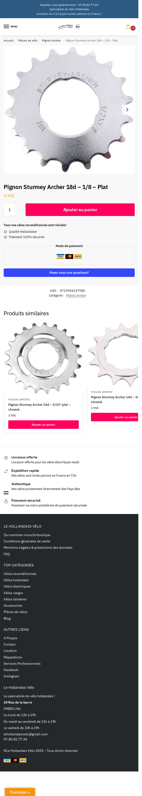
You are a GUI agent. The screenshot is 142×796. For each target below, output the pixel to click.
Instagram (11, 676)
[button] (129, 26)
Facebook (11, 669)
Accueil (8, 40)
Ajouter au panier (80, 209)
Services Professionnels (22, 663)
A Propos (10, 638)
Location (10, 650)
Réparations (13, 657)
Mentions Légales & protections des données (38, 547)
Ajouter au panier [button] (43, 424)
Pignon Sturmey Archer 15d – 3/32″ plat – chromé (39, 407)
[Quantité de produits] (10, 209)
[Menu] (11, 26)
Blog (7, 618)
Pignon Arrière (51, 40)
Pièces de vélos (15, 611)
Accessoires (13, 605)
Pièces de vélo (27, 40)
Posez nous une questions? (69, 272)
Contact (10, 644)
